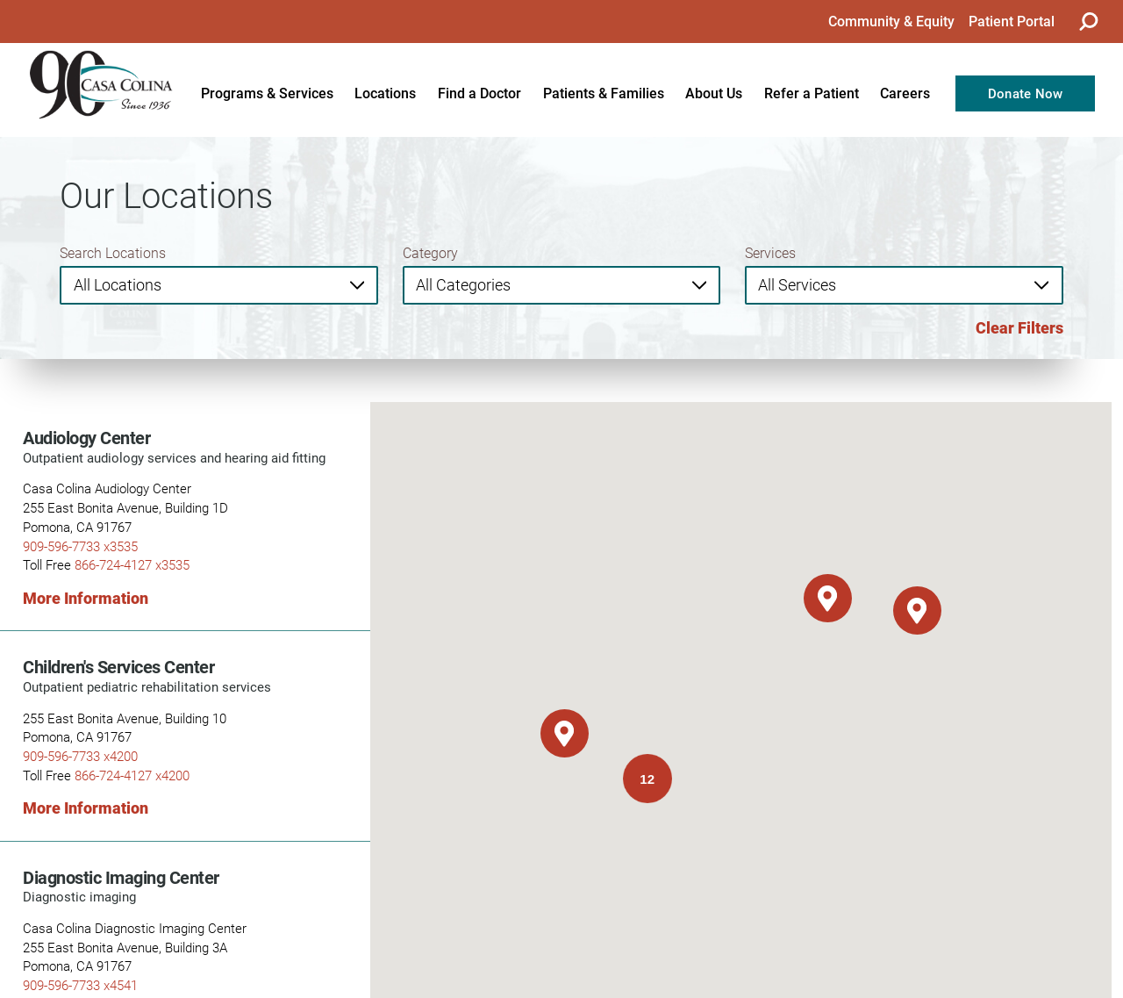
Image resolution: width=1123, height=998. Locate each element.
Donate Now (1025, 93)
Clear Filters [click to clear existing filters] (1019, 327)
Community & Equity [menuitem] (891, 20)
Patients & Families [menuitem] (603, 92)
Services (770, 253)
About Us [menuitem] (713, 92)
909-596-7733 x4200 (80, 756)
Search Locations (113, 253)
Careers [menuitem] (905, 92)
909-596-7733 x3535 (80, 546)
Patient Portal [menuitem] (1012, 20)
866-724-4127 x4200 (132, 775)
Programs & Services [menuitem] (267, 92)
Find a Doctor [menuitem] (479, 92)
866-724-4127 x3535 (132, 564)
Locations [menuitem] (385, 92)
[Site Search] (1088, 21)
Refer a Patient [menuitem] (811, 92)
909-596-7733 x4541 (80, 985)
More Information (85, 598)
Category (430, 253)
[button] (828, 598)
